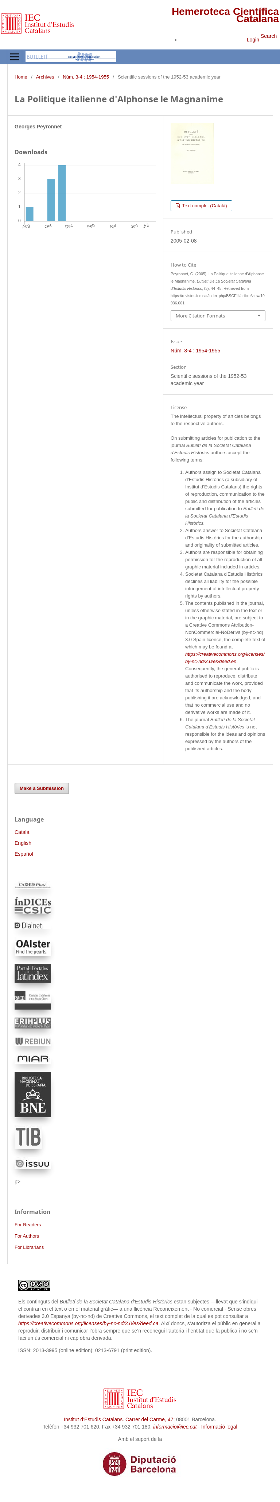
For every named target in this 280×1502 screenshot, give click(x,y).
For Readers (28, 1224)
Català (22, 832)
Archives (45, 77)
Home (21, 77)
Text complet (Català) (204, 205)
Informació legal (219, 1427)
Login (253, 40)
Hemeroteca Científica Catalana (225, 15)
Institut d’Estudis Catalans (93, 1419)
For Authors (27, 1236)
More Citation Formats (200, 315)
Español (24, 854)
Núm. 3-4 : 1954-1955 (86, 77)
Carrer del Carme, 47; (150, 1419)
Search (269, 36)
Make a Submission (42, 788)
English (23, 843)
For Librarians (29, 1247)
